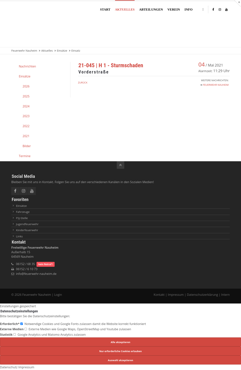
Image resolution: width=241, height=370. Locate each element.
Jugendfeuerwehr (27, 224)
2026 (26, 86)
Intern (225, 295)
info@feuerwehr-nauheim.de (36, 274)
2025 (26, 96)
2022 (26, 126)
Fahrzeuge (23, 212)
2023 (26, 116)
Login (58, 295)
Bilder (27, 146)
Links (19, 236)
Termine (25, 156)
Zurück (82, 82)
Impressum (176, 295)
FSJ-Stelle (22, 218)
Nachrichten (27, 66)
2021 (26, 136)
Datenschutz (9, 367)
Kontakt (159, 295)
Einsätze (24, 76)
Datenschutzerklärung (202, 295)
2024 (26, 106)
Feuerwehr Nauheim (216, 84)
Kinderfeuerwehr (27, 230)
